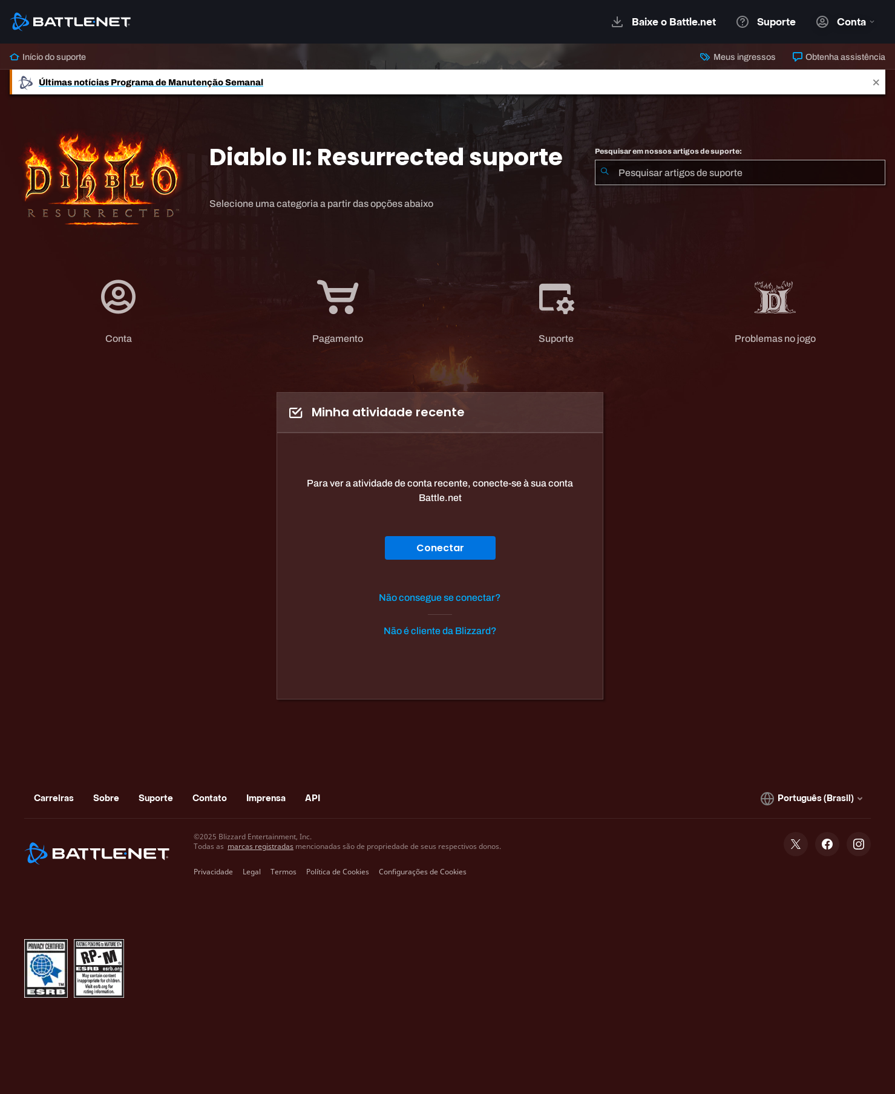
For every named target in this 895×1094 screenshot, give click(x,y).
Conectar (440, 548)
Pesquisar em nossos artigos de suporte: (668, 151)
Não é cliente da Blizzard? (440, 631)
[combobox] (740, 172)
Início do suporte (48, 57)
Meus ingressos (737, 57)
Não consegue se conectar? (440, 597)
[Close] (876, 82)
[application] (119, 311)
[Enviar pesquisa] (604, 172)
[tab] (119, 311)
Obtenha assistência (839, 57)
